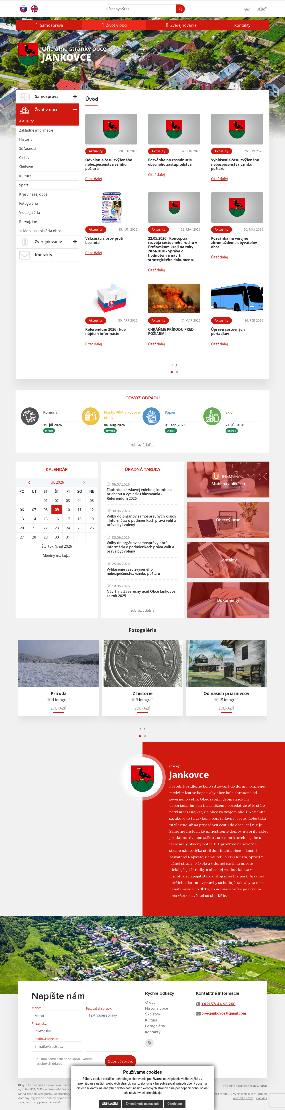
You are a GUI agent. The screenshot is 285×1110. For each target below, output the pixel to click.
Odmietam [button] (174, 1104)
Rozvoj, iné (28, 221)
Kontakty (242, 25)
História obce (156, 1009)
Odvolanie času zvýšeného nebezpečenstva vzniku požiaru (108, 164)
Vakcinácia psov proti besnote (104, 240)
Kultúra (25, 175)
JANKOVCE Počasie (57, 577)
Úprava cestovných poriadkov (228, 331)
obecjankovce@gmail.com (224, 1013)
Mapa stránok (27, 1094)
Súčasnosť (28, 148)
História (26, 139)
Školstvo (26, 166)
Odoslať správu (120, 1061)
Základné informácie (36, 130)
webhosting (61, 1094)
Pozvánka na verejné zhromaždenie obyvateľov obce (234, 242)
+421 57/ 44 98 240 (219, 1004)
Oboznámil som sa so (64, 1061)
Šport (23, 185)
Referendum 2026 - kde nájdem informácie (105, 331)
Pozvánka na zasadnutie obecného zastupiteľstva (170, 162)
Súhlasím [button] (110, 1104)
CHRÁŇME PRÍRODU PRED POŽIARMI (171, 331)
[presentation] (172, 365)
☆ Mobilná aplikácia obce (40, 230)
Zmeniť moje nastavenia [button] (142, 1104)
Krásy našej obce (33, 194)
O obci (151, 1003)
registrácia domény (43, 1098)
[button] (49, 25)
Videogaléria (29, 212)
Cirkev (24, 157)
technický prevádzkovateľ (43, 1102)
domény (23, 1098)
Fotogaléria (28, 203)
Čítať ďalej (93, 178)
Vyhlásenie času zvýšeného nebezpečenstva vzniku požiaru (235, 164)
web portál (45, 1094)
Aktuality (26, 121)
